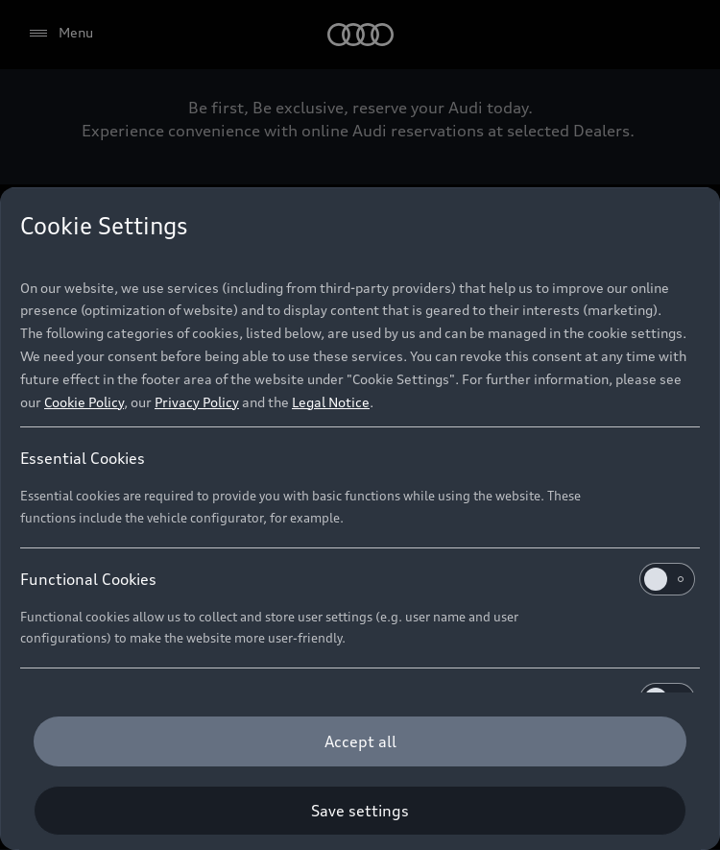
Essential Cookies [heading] (82, 458)
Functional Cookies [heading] (357, 579)
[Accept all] (360, 741)
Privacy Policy (197, 402)
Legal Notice (331, 402)
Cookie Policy (84, 402)
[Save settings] (360, 811)
